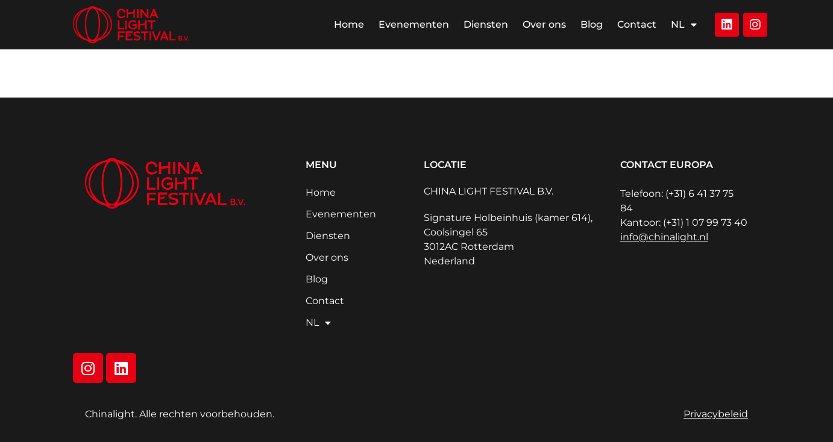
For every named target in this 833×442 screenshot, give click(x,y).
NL (684, 25)
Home (349, 24)
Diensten (486, 24)
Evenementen (414, 24)
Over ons (544, 24)
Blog (591, 24)
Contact (636, 24)
